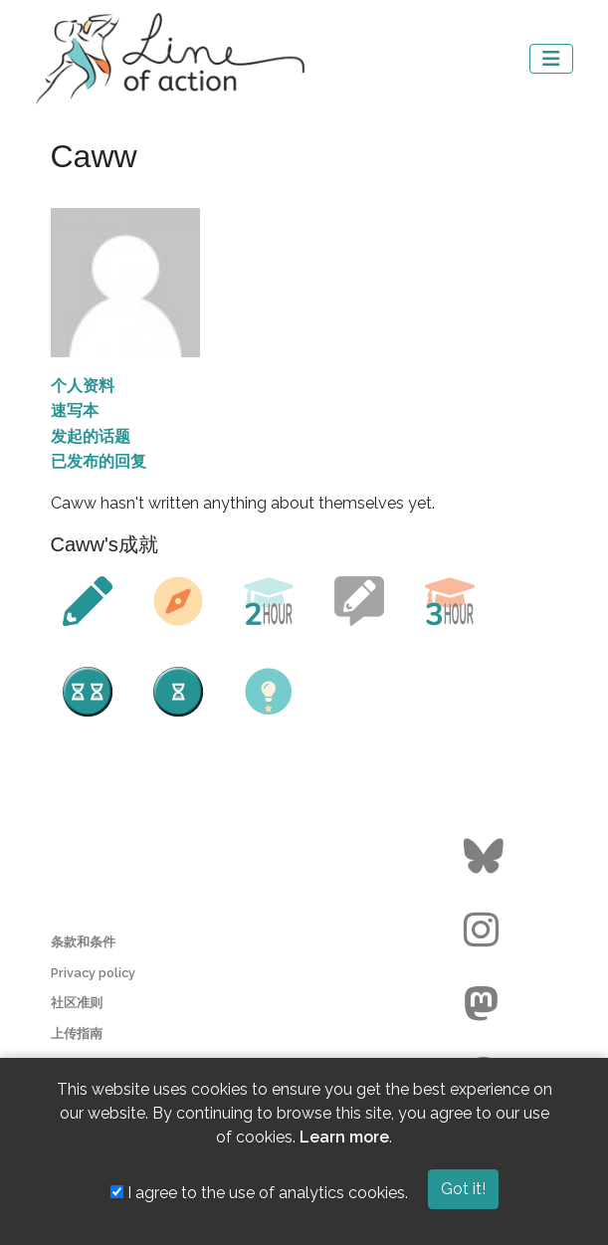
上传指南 (76, 1033)
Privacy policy (93, 972)
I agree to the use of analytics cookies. (259, 1192)
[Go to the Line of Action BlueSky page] (486, 857)
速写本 (75, 410)
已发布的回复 (98, 461)
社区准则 (76, 1002)
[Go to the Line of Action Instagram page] (486, 930)
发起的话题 (90, 436)
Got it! (463, 1188)
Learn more (344, 1137)
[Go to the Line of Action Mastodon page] (486, 1004)
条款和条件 (83, 941)
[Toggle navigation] (551, 59)
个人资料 (82, 385)
